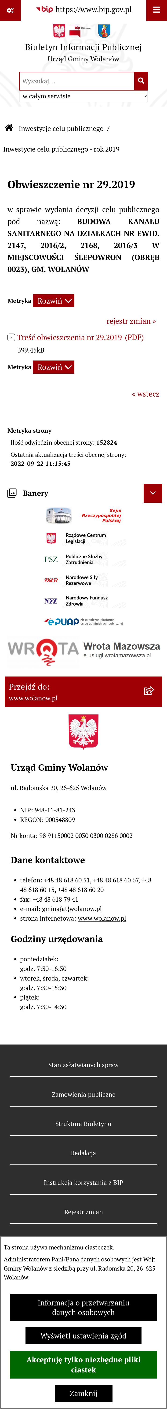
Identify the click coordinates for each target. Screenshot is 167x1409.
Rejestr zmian (83, 1212)
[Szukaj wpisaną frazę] (141, 81)
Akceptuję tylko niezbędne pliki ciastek (83, 1365)
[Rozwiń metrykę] (53, 301)
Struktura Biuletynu (83, 1124)
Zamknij (84, 1393)
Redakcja (83, 1153)
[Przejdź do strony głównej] (83, 45)
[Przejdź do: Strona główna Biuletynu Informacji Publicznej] (8, 128)
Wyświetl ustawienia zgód (83, 1336)
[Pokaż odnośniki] (10, 10)
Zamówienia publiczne (84, 1094)
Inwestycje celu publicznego (61, 128)
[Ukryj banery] (153, 493)
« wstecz (146, 394)
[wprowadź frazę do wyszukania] (77, 81)
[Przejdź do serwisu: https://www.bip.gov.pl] (83, 9)
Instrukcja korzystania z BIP (83, 1183)
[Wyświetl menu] (156, 10)
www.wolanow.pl (102, 918)
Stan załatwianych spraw (83, 1065)
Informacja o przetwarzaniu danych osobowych (83, 1307)
